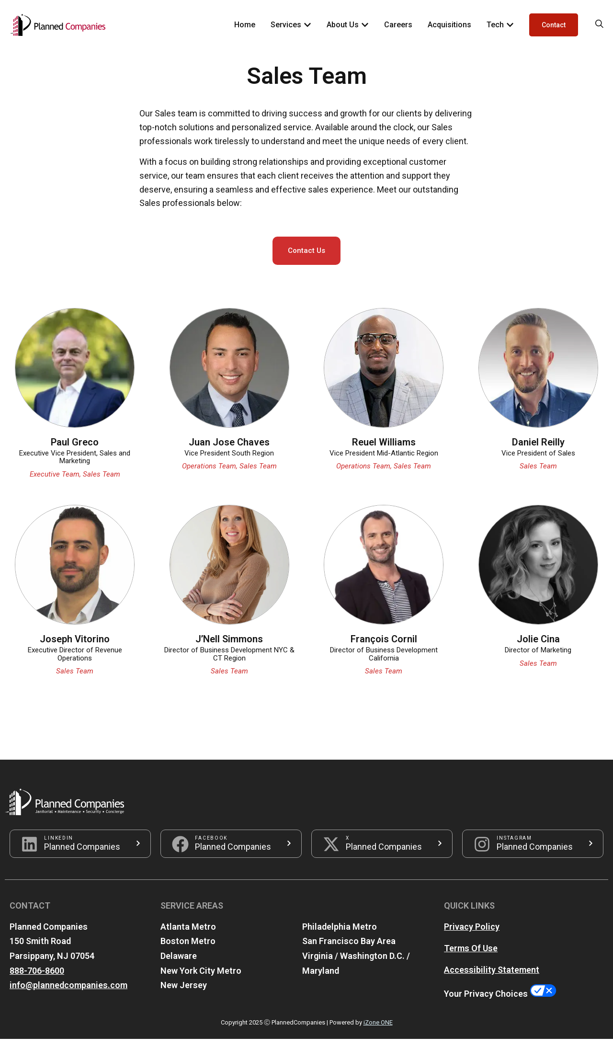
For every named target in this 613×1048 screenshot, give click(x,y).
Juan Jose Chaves (229, 450)
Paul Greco (75, 450)
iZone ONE (378, 1031)
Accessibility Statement (491, 979)
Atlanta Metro (188, 936)
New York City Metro (200, 979)
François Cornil (384, 648)
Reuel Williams (384, 450)
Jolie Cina (538, 648)
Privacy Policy (471, 936)
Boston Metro (188, 950)
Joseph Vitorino (75, 648)
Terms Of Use (471, 957)
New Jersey (183, 994)
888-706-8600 (37, 979)
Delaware (178, 965)
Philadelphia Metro (339, 936)
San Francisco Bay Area (349, 950)
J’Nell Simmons (229, 648)
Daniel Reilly (538, 450)
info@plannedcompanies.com (68, 994)
